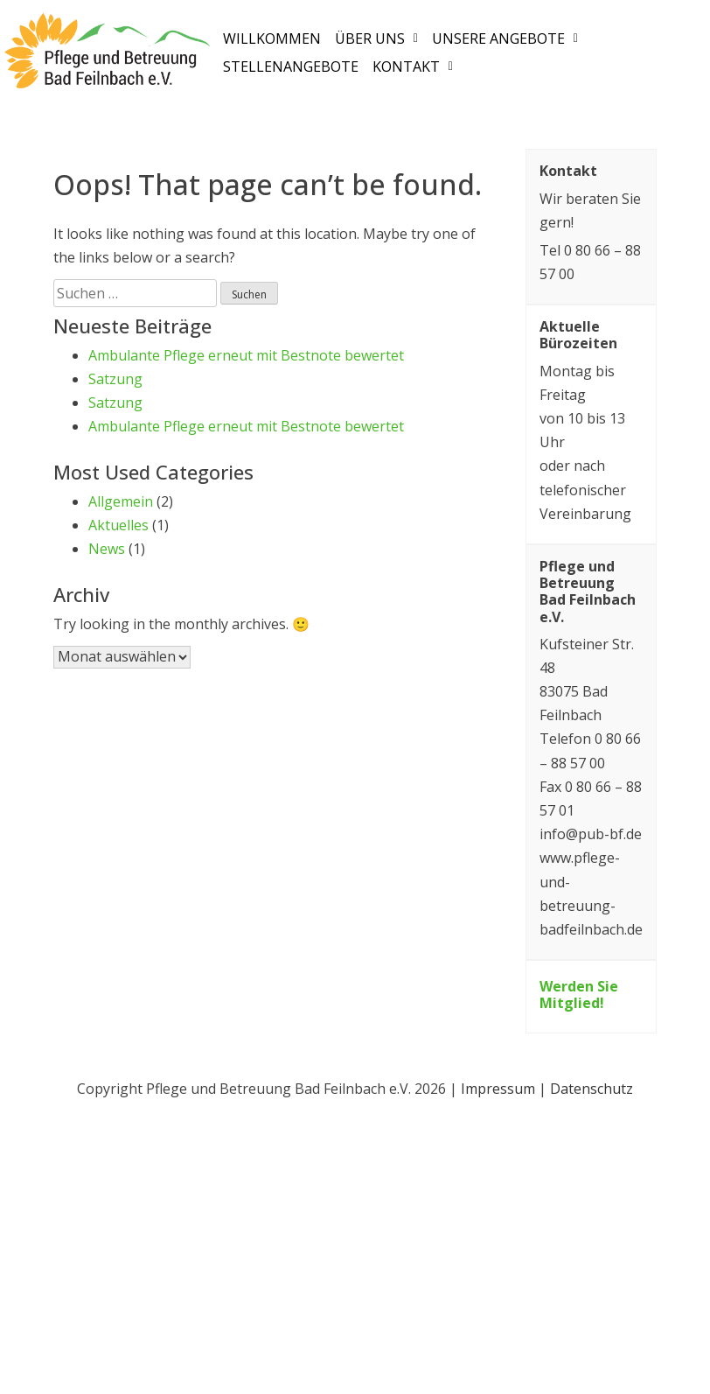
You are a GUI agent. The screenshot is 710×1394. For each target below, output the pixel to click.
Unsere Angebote (505, 38)
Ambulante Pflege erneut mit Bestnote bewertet (246, 355)
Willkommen (272, 38)
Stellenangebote (290, 66)
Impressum (498, 1088)
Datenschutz (591, 1088)
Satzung (115, 379)
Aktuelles (118, 525)
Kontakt (412, 66)
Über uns (376, 38)
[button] (376, 39)
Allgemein (120, 501)
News (106, 548)
